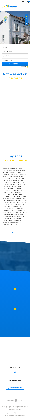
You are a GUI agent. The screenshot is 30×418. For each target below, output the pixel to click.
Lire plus (15, 233)
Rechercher (15, 64)
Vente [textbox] (5, 48)
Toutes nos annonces (16, 409)
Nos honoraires (20, 407)
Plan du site (6, 407)
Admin (10, 409)
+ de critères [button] (22, 67)
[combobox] (15, 48)
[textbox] (15, 52)
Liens (25, 407)
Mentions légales (12, 407)
